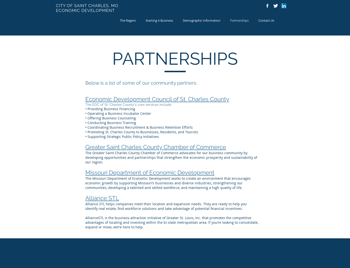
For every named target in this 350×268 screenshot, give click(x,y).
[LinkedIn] (284, 6)
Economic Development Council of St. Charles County (157, 99)
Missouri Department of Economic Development (149, 172)
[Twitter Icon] (275, 6)
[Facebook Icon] (267, 6)
